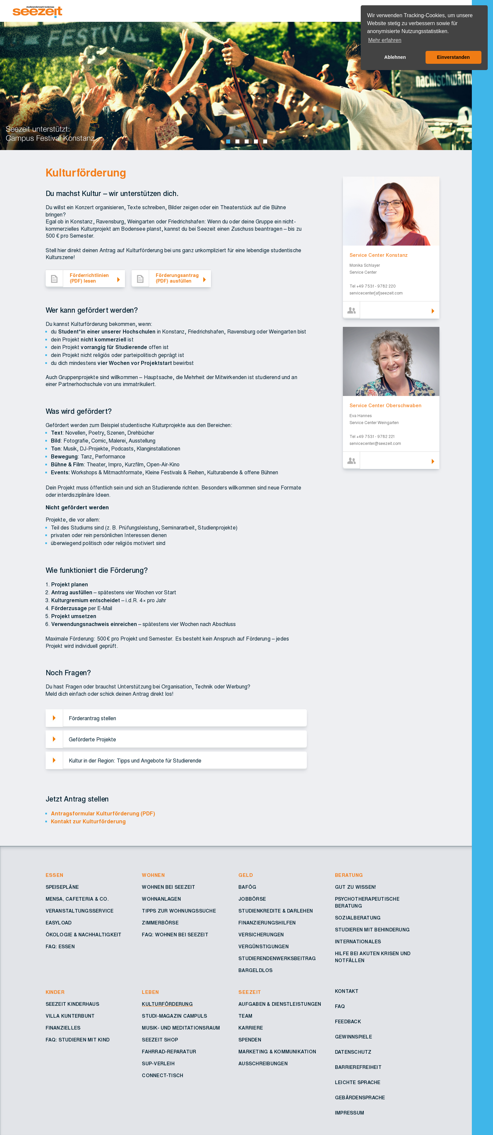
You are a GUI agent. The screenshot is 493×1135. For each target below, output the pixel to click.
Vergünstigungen (263, 947)
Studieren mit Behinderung (372, 930)
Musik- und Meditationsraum (181, 1028)
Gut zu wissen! (355, 887)
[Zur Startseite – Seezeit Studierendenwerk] (208, 11)
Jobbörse (252, 899)
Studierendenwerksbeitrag (277, 959)
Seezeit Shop (160, 1040)
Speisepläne (62, 887)
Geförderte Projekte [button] (92, 739)
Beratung (349, 875)
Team (245, 1016)
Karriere (250, 1028)
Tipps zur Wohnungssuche (179, 911)
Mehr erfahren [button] (384, 40)
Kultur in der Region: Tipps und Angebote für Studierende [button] (135, 760)
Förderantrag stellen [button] (92, 718)
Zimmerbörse (160, 923)
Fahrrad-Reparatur (169, 1052)
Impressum (349, 1113)
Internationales (358, 942)
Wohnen (153, 875)
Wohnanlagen (161, 899)
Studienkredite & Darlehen (275, 911)
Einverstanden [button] (453, 57)
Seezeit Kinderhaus (72, 1004)
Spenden (249, 1040)
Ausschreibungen (263, 1064)
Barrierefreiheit (358, 1067)
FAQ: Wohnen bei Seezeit (175, 935)
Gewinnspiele (353, 1037)
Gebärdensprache (360, 1098)
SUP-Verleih (158, 1064)
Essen (54, 875)
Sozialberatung (358, 918)
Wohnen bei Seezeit (168, 887)
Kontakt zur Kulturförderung (88, 821)
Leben (150, 992)
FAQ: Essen (60, 947)
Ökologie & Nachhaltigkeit (84, 935)
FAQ (340, 1006)
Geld (245, 875)
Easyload (59, 923)
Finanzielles (63, 1028)
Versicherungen (261, 935)
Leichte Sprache (358, 1082)
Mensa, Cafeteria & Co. (77, 899)
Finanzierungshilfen (267, 923)
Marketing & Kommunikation (277, 1052)
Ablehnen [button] (395, 57)
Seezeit (249, 992)
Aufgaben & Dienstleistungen (279, 1004)
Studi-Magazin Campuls (174, 1016)
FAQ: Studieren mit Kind (78, 1040)
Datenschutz (353, 1052)
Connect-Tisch (162, 1076)
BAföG (247, 887)
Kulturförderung (167, 1004)
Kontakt (347, 991)
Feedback (348, 1022)
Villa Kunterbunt (70, 1016)
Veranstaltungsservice (80, 911)
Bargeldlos (255, 970)
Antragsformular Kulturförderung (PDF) (103, 813)
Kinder (55, 992)
